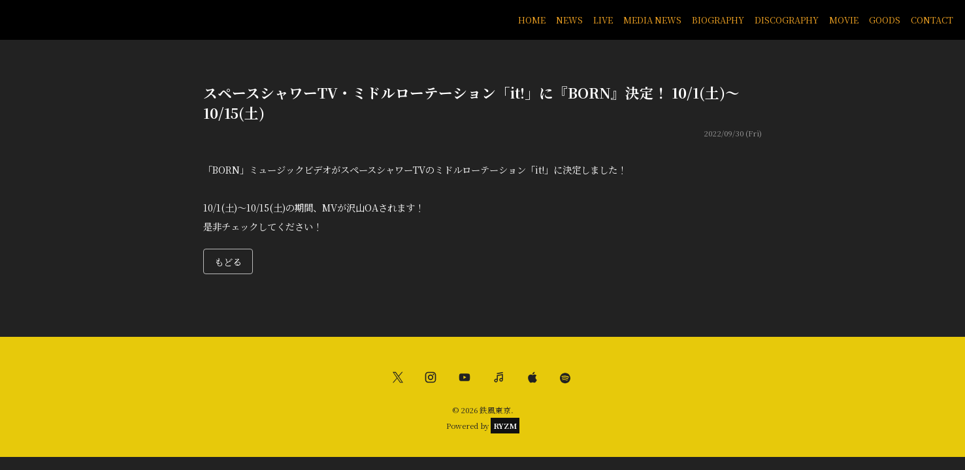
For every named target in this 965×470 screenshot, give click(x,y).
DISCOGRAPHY (787, 20)
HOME (532, 20)
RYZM (505, 425)
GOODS (884, 20)
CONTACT (932, 20)
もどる (228, 261)
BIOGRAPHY (718, 20)
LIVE (603, 20)
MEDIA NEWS (652, 20)
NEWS (569, 20)
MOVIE (844, 20)
